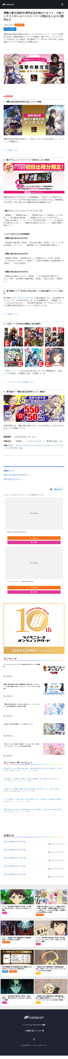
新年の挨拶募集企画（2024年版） (15, 858)
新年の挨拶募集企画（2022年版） (15, 874)
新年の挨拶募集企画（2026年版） (15, 841)
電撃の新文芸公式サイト (13, 479)
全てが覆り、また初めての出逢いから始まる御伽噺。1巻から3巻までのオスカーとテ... (32, 779)
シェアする (10, 29)
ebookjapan (38, 445)
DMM (34, 542)
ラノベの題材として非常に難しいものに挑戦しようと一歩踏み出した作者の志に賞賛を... (33, 799)
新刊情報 (5, 971)
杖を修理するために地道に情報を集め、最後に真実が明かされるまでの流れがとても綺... (33, 768)
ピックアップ (19, 25)
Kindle (60, 445)
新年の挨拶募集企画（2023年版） (15, 866)
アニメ (4, 913)
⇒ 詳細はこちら (11, 150)
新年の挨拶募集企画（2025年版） (15, 850)
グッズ (38, 973)
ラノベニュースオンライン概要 (35, 1025)
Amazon (34, 538)
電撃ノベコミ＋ (11, 371)
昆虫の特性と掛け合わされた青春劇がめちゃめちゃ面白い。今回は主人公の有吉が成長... (33, 809)
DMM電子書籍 (11, 448)
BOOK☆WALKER (25, 298)
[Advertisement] (34, 824)
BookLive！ (50, 445)
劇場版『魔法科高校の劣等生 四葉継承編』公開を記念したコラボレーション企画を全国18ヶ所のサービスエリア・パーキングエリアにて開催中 (22, 686)
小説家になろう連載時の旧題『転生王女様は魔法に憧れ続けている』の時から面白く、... (33, 789)
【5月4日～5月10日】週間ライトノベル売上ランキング (18, 724)
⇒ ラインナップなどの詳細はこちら (19, 382)
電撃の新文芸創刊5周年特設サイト (18, 475)
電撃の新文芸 (58, 489)
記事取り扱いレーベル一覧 (35, 1031)
